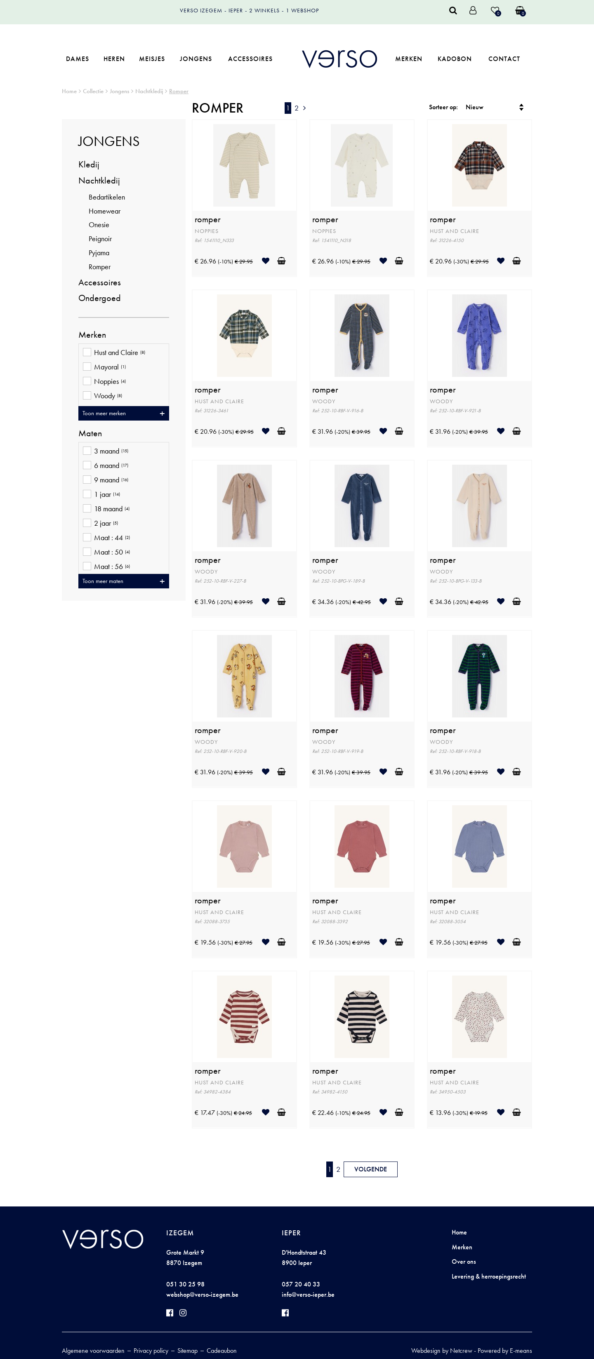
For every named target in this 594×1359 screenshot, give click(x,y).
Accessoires (250, 58)
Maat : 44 (106, 538)
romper (208, 219)
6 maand (105, 466)
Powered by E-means (505, 1350)
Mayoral (104, 367)
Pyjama (99, 252)
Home (69, 91)
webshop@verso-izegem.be (202, 1294)
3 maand (105, 452)
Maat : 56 (106, 567)
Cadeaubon (222, 1350)
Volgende (370, 1169)
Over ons (464, 1261)
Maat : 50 (106, 553)
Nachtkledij (149, 91)
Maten (90, 433)
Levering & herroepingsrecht (489, 1276)
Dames (77, 58)
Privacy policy (151, 1350)
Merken (408, 58)
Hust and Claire (114, 353)
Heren (114, 58)
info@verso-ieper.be (308, 1294)
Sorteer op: (443, 107)
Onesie (99, 224)
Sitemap (187, 1350)
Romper (179, 91)
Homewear (104, 211)
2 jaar (100, 524)
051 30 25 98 (185, 1284)
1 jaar (101, 495)
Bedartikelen (107, 197)
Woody (102, 396)
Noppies (104, 382)
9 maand (105, 480)
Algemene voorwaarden (93, 1350)
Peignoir (100, 238)
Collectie (93, 91)
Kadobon (455, 58)
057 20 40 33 (301, 1284)
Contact (504, 58)
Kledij (88, 164)
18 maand (106, 509)
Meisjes (152, 58)
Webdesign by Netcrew (441, 1350)
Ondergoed (99, 298)
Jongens (196, 58)
